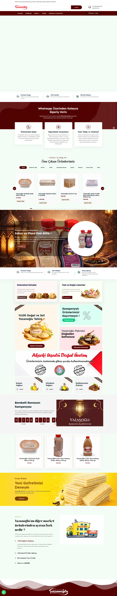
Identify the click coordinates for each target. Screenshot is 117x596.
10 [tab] (62, 208)
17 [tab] (86, 208)
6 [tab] (48, 208)
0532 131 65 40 (95, 8)
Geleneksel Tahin (18, 307)
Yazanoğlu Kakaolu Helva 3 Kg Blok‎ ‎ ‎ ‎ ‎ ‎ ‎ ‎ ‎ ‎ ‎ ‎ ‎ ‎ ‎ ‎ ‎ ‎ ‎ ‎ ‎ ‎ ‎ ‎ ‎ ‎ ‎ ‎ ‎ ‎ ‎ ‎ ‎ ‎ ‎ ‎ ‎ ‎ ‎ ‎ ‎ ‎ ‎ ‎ (47, 195)
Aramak (76, 7)
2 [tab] (34, 208)
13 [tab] (72, 208)
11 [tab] (65, 208)
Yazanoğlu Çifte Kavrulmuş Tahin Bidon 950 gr (58, 459)
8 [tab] (55, 208)
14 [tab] (76, 208)
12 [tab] (69, 208)
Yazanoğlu (39, 381)
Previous (14, 188)
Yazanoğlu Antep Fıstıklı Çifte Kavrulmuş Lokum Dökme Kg (91, 195)
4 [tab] (41, 208)
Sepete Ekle (20, 201)
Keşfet (20, 390)
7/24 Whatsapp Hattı (97, 6)
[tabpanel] (25, 189)
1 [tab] (31, 208)
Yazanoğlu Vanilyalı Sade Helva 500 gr (24, 194)
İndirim (99, 307)
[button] (3, 592)
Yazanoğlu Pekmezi (73, 330)
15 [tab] (79, 208)
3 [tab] (38, 208)
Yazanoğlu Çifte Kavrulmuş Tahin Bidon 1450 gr (87, 459)
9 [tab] (58, 208)
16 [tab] (82, 208)
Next (102, 188)
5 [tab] (45, 208)
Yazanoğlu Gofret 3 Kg (69, 194)
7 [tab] (52, 208)
